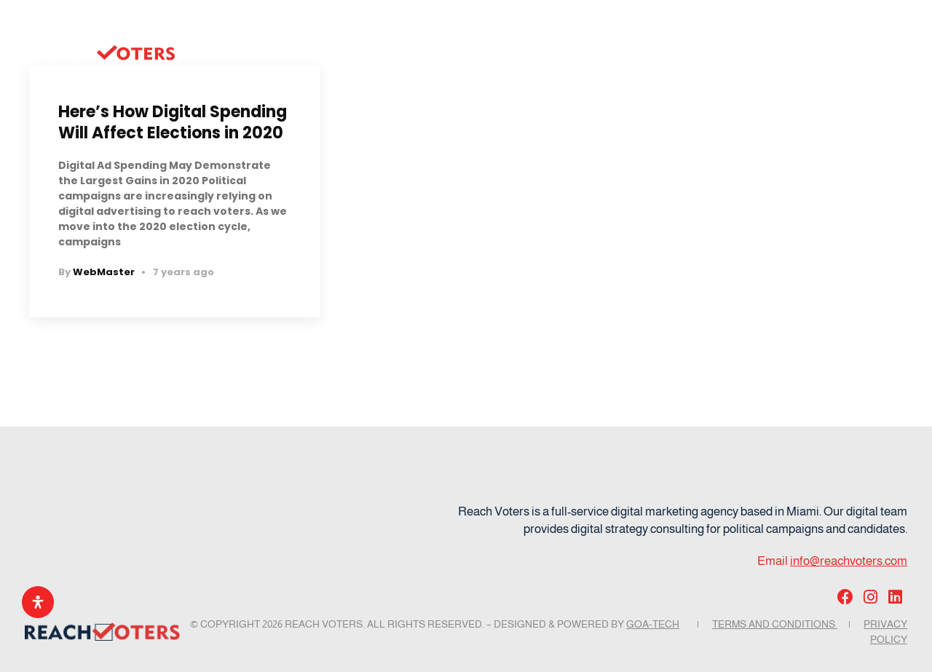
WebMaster (104, 272)
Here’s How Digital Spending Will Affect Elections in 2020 (172, 122)
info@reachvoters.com (848, 561)
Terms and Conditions (774, 624)
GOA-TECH (652, 624)
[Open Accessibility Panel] (38, 602)
